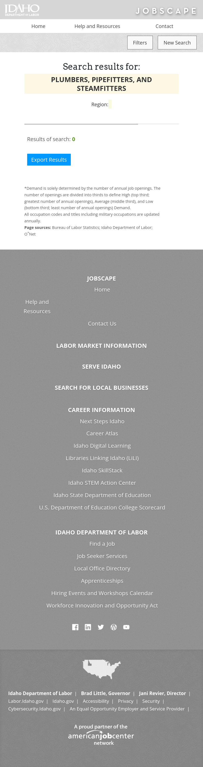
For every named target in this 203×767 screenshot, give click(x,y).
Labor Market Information (101, 345)
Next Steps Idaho (102, 421)
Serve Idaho (101, 366)
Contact (164, 26)
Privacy (125, 701)
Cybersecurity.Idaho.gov (34, 709)
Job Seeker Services (102, 556)
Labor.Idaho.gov (26, 701)
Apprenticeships (102, 580)
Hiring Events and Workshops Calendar (102, 593)
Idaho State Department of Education (102, 495)
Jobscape (101, 278)
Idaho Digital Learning (102, 445)
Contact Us (102, 323)
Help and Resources (97, 26)
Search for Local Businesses (101, 387)
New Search (177, 42)
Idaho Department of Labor (101, 532)
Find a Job (102, 543)
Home (38, 26)
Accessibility (96, 701)
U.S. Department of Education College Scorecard (102, 507)
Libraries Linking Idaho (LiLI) (102, 458)
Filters (140, 42)
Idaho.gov (63, 701)
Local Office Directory (102, 568)
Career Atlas (102, 433)
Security (151, 701)
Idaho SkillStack (102, 470)
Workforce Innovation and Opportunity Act (102, 605)
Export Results (49, 159)
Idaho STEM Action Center (102, 482)
